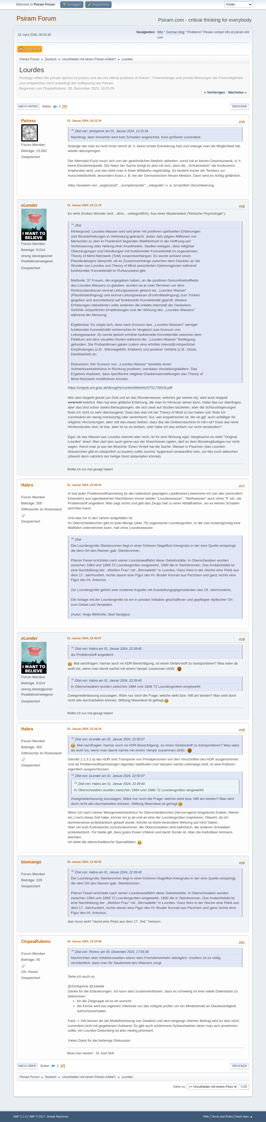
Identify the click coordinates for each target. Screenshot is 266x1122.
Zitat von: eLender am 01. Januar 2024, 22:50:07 (110, 739)
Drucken (239, 106)
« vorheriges (214, 92)
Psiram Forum (36, 18)
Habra (27, 485)
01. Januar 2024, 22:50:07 (84, 638)
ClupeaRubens (36, 941)
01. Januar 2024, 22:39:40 (84, 484)
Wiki (160, 32)
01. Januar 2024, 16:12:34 (84, 120)
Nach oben (27, 1065)
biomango (31, 862)
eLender (29, 205)
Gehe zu (179, 1086)
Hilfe (206, 1116)
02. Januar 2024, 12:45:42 (84, 861)
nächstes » (237, 92)
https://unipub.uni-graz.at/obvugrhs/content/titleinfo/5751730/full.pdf (120, 388)
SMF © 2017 (37, 1116)
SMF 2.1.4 (20, 1116)
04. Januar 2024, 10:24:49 (84, 941)
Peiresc (28, 121)
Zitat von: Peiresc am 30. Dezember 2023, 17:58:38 (112, 952)
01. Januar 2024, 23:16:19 (84, 728)
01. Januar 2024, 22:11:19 (84, 205)
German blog (175, 32)
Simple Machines (57, 1116)
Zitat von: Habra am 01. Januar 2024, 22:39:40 (108, 649)
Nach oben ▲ (244, 1116)
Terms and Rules (222, 1116)
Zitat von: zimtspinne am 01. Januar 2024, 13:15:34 (111, 131)
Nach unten (28, 106)
